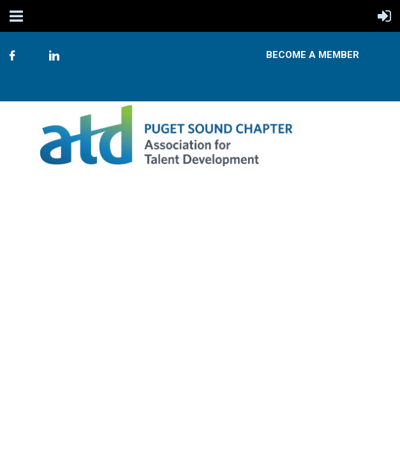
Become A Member (312, 55)
